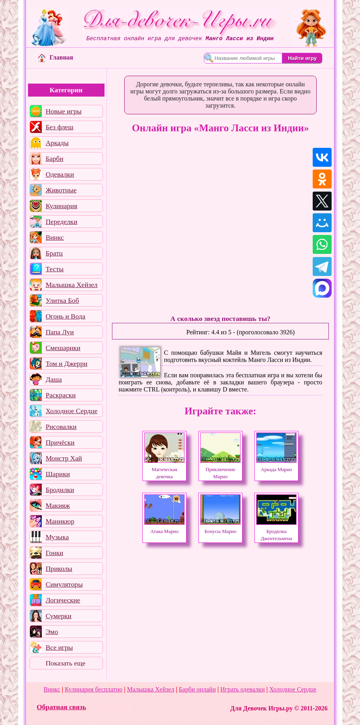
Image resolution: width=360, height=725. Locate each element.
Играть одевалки (242, 689)
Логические (63, 600)
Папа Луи (60, 332)
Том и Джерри (67, 363)
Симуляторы (64, 584)
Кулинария (61, 206)
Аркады (57, 143)
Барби (54, 158)
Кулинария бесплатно (93, 689)
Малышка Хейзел (72, 285)
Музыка (57, 537)
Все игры (59, 647)
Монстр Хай (64, 458)
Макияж (58, 505)
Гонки (54, 553)
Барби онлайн (197, 689)
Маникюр (60, 521)
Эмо (52, 632)
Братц (54, 253)
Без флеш (60, 127)
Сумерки (59, 616)
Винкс (55, 237)
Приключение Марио (220, 469)
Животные (61, 190)
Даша (54, 379)
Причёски (60, 442)
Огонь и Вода (66, 316)
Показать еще (66, 663)
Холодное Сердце (71, 411)
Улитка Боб (62, 300)
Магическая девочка (164, 469)
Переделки (61, 222)
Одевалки (60, 174)
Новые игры (64, 111)
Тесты (55, 269)
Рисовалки (61, 427)
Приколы (59, 568)
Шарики (58, 474)
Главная (55, 57)
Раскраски (61, 395)
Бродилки (60, 490)
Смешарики (63, 348)
